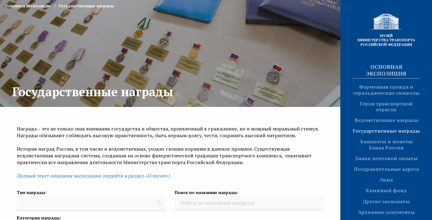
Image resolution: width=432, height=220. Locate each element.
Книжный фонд (386, 190)
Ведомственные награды (386, 120)
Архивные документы (386, 212)
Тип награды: (31, 192)
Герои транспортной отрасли (386, 106)
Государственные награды (386, 130)
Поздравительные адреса (386, 169)
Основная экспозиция (386, 70)
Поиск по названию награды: (206, 192)
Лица (386, 179)
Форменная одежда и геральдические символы (386, 89)
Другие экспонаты (386, 201)
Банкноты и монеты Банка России (386, 144)
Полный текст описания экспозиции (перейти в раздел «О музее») (93, 175)
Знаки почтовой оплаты (386, 158)
